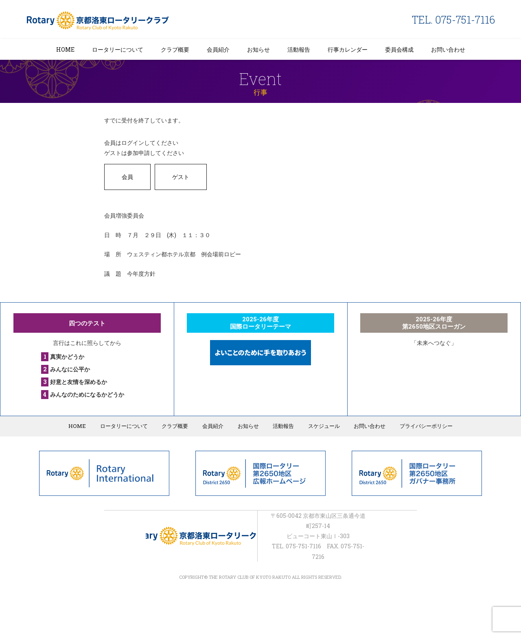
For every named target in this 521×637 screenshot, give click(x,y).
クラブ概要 (175, 49)
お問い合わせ (448, 49)
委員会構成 (399, 49)
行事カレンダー (348, 49)
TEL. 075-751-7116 (453, 19)
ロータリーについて (117, 49)
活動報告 (298, 49)
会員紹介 (218, 49)
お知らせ (258, 49)
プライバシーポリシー (423, 426)
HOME (65, 49)
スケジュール (322, 426)
